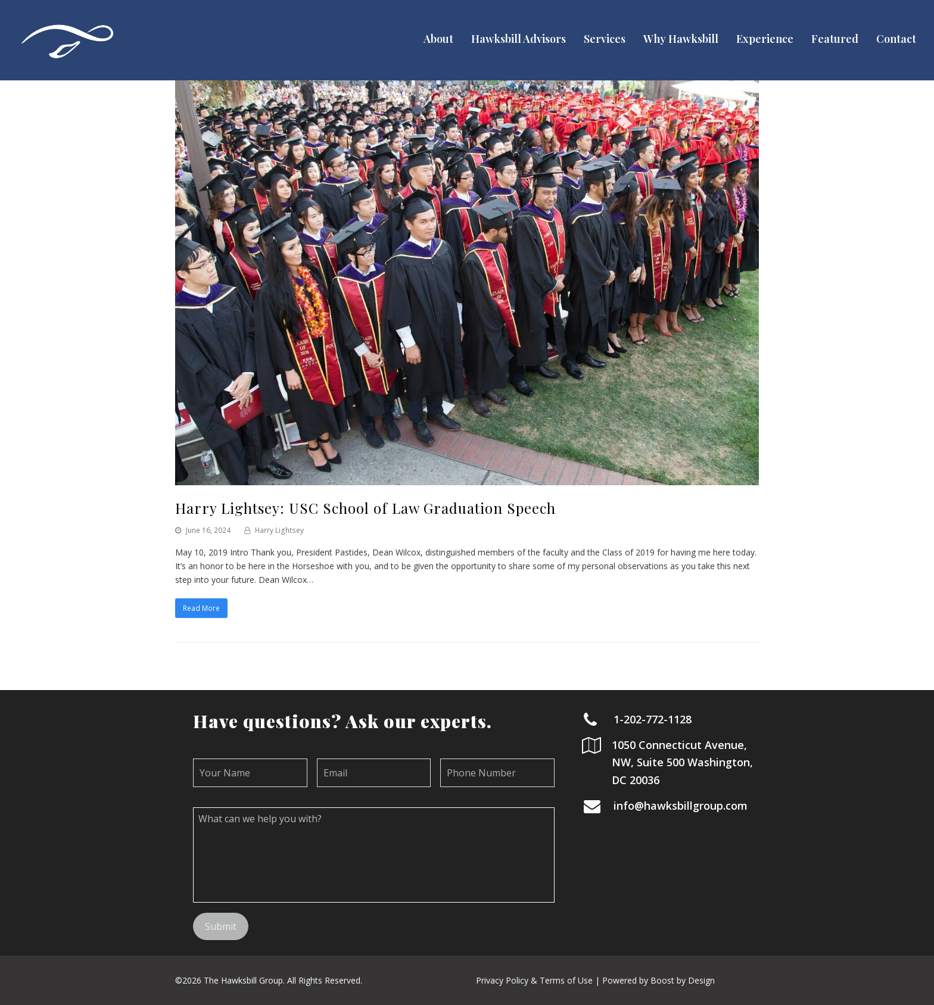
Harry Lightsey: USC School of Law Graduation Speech (365, 507)
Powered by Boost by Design (658, 980)
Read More (201, 608)
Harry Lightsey (279, 530)
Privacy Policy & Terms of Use (534, 980)
